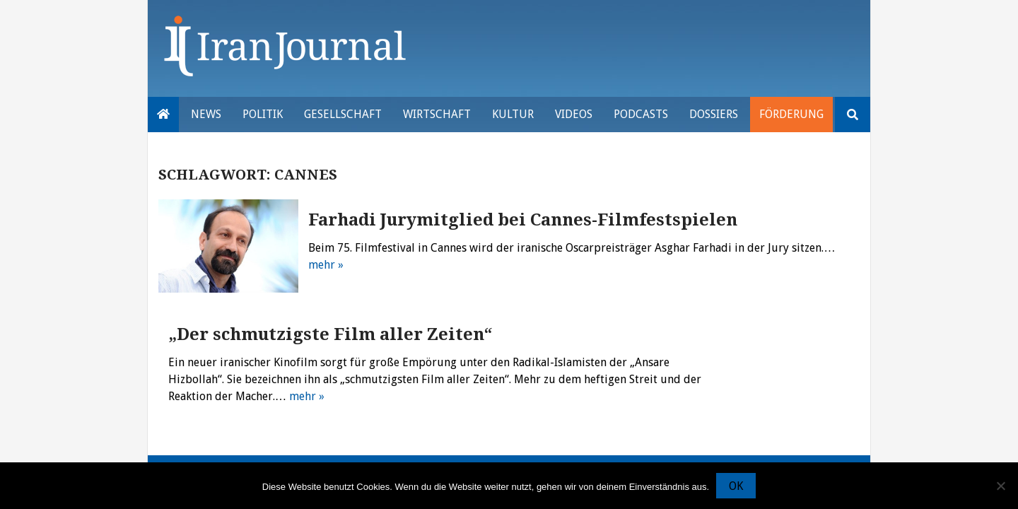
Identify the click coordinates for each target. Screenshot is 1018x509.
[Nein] (1000, 486)
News (206, 114)
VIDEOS (573, 114)
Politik (262, 114)
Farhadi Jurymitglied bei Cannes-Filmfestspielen (522, 220)
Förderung (791, 114)
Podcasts (641, 114)
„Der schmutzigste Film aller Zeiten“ (330, 334)
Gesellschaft (343, 114)
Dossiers (713, 114)
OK (736, 486)
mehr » (326, 264)
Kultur (513, 114)
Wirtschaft (437, 114)
